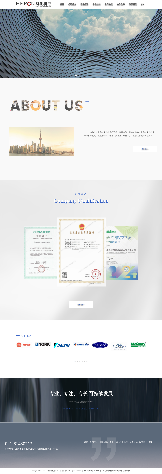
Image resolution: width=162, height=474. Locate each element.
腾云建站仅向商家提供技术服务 (113, 471)
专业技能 (96, 4)
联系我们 (133, 4)
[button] (76, 75)
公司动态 (109, 4)
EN (142, 4)
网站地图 (127, 471)
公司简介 (72, 4)
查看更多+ (145, 149)
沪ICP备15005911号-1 (95, 471)
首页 (62, 4)
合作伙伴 (121, 4)
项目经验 (84, 4)
